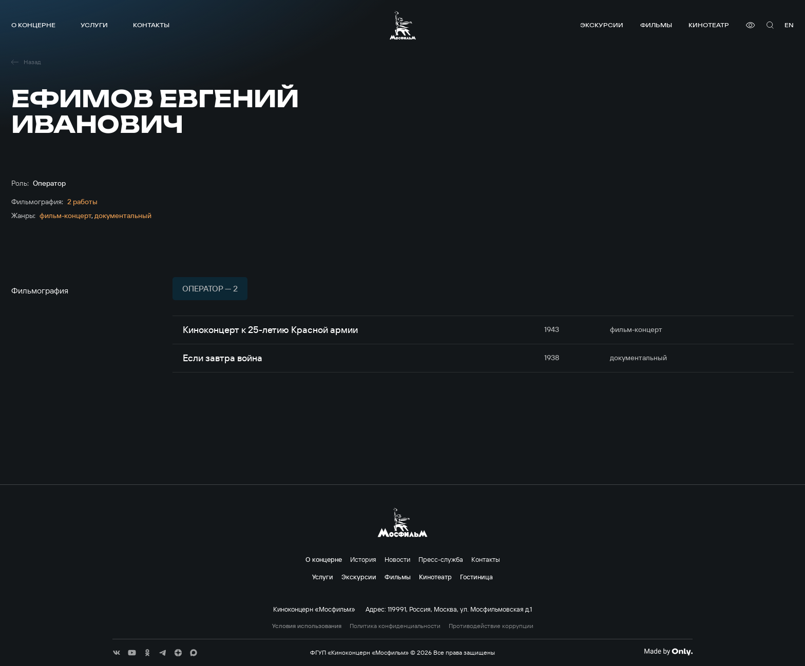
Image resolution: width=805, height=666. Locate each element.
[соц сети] (116, 653)
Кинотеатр (708, 25)
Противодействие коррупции (491, 626)
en (789, 25)
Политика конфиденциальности (395, 626)
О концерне (33, 25)
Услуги (94, 25)
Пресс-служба (440, 559)
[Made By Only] (668, 652)
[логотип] (403, 25)
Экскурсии (601, 25)
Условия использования (306, 626)
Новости (397, 559)
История (363, 559)
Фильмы (656, 25)
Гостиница (476, 577)
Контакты (151, 25)
